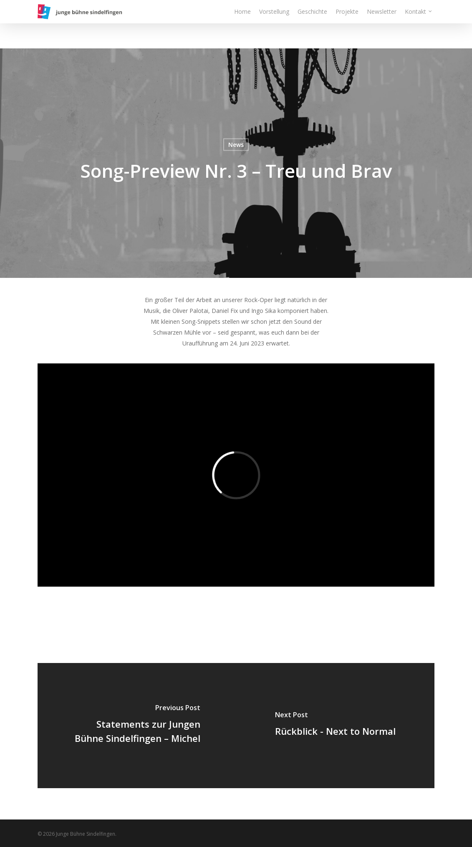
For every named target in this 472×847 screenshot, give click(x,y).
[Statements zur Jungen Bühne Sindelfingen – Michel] (137, 725)
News (236, 145)
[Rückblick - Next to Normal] (335, 725)
